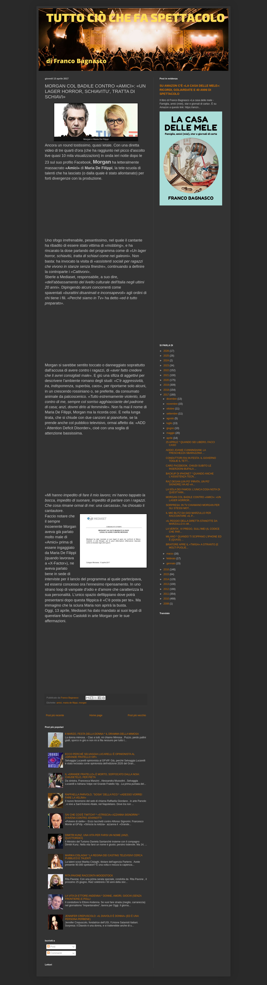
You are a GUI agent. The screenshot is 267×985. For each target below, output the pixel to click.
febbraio (171, 558)
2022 (167, 370)
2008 (167, 603)
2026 (167, 350)
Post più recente (55, 715)
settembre (172, 413)
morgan (83, 702)
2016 (167, 569)
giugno (170, 428)
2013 (167, 584)
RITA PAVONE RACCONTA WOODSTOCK (89, 875)
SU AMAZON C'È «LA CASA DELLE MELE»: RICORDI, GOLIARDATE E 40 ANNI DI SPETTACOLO (190, 89)
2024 (167, 360)
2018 (167, 389)
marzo (170, 553)
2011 (167, 593)
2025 (167, 355)
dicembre (172, 398)
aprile (169, 438)
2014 (167, 579)
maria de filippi (70, 702)
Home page (95, 715)
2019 (167, 384)
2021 (167, 375)
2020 (167, 380)
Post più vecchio (137, 715)
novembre (172, 403)
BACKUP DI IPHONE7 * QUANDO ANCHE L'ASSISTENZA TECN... (190, 475)
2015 (167, 574)
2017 (167, 394)
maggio (170, 433)
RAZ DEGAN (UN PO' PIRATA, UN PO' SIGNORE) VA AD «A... (188, 483)
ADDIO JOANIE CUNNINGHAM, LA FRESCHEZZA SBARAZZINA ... (186, 451)
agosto (170, 418)
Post (51, 946)
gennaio (171, 563)
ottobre (170, 408)
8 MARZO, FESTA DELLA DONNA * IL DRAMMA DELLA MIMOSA (102, 733)
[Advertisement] (191, 275)
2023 (167, 365)
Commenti (54, 953)
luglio (169, 423)
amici (59, 702)
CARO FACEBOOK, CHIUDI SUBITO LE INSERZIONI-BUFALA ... (188, 467)
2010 (167, 598)
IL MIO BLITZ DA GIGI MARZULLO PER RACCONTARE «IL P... (188, 514)
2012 (167, 589)
